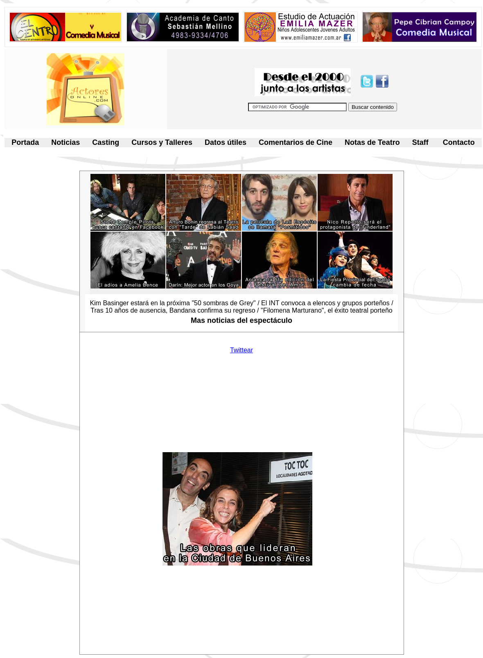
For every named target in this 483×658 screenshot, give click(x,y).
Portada (25, 142)
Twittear (241, 350)
